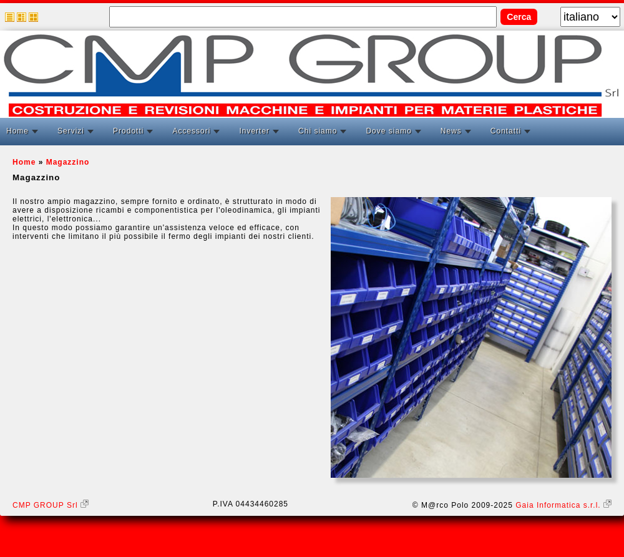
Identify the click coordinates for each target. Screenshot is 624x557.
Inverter (254, 131)
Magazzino (68, 162)
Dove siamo (388, 131)
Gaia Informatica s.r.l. (563, 505)
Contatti (505, 131)
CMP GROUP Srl (50, 505)
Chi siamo (317, 131)
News (451, 131)
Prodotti (128, 131)
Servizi (70, 131)
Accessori (191, 131)
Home (17, 131)
